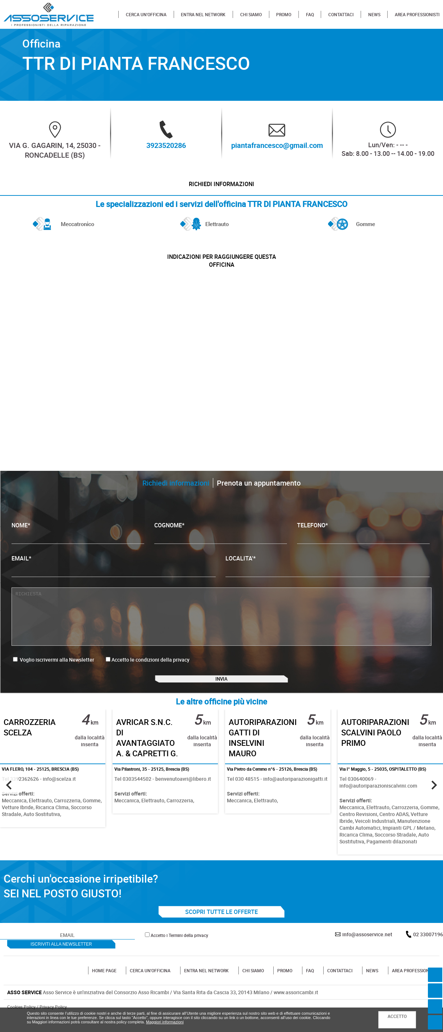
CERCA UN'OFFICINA (146, 14)
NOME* (78, 537)
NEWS (374, 14)
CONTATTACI (340, 14)
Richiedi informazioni (222, 187)
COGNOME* (220, 537)
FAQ (310, 14)
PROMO (283, 14)
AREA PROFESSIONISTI (417, 14)
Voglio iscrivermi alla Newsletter (53, 664)
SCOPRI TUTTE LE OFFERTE (221, 926)
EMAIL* (114, 570)
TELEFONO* (363, 537)
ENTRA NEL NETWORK (203, 14)
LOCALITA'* (327, 570)
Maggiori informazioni (165, 1022)
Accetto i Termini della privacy (179, 950)
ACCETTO (397, 1016)
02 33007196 (428, 949)
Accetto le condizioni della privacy (150, 664)
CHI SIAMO (251, 14)
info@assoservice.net (367, 949)
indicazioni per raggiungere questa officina (221, 266)
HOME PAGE (104, 985)
